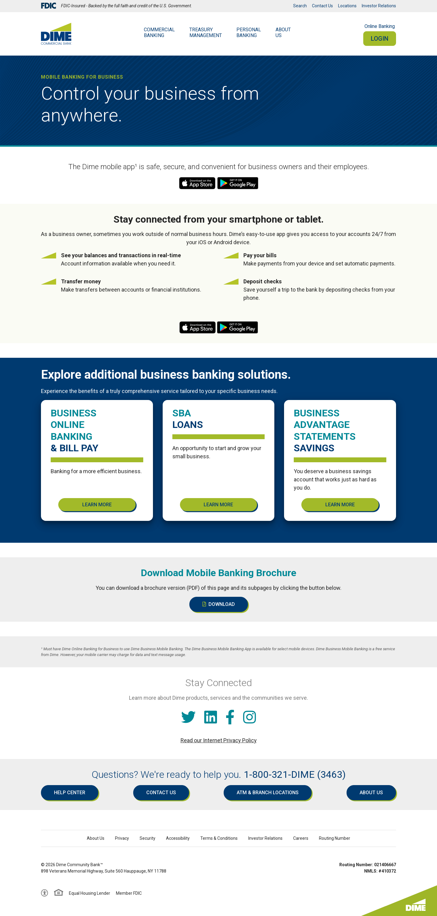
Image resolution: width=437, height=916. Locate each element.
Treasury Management (205, 32)
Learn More (97, 505)
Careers (300, 838)
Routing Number (334, 838)
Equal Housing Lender (89, 893)
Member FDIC (129, 893)
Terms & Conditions (219, 838)
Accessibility (178, 838)
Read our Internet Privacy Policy (219, 740)
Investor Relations (379, 5)
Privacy (122, 838)
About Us (371, 792)
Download (218, 604)
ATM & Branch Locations (268, 792)
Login (379, 38)
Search (300, 5)
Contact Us (322, 5)
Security (147, 838)
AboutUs (283, 32)
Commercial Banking (159, 32)
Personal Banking (248, 32)
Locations (347, 5)
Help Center (69, 792)
